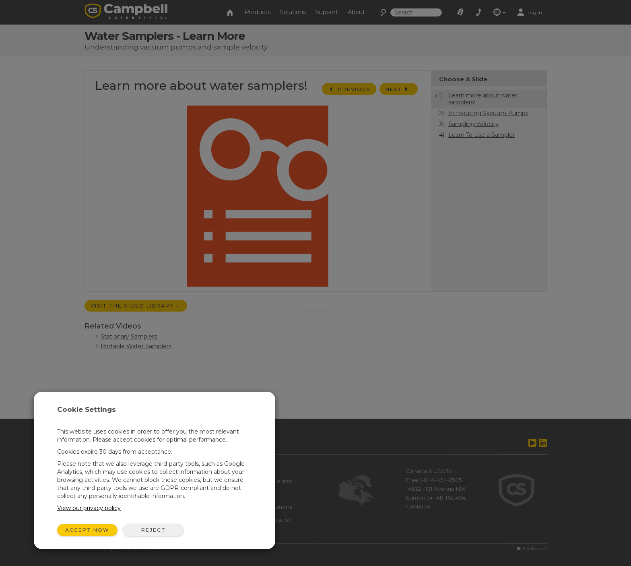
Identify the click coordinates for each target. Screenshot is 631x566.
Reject (153, 530)
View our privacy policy (89, 508)
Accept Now (87, 530)
